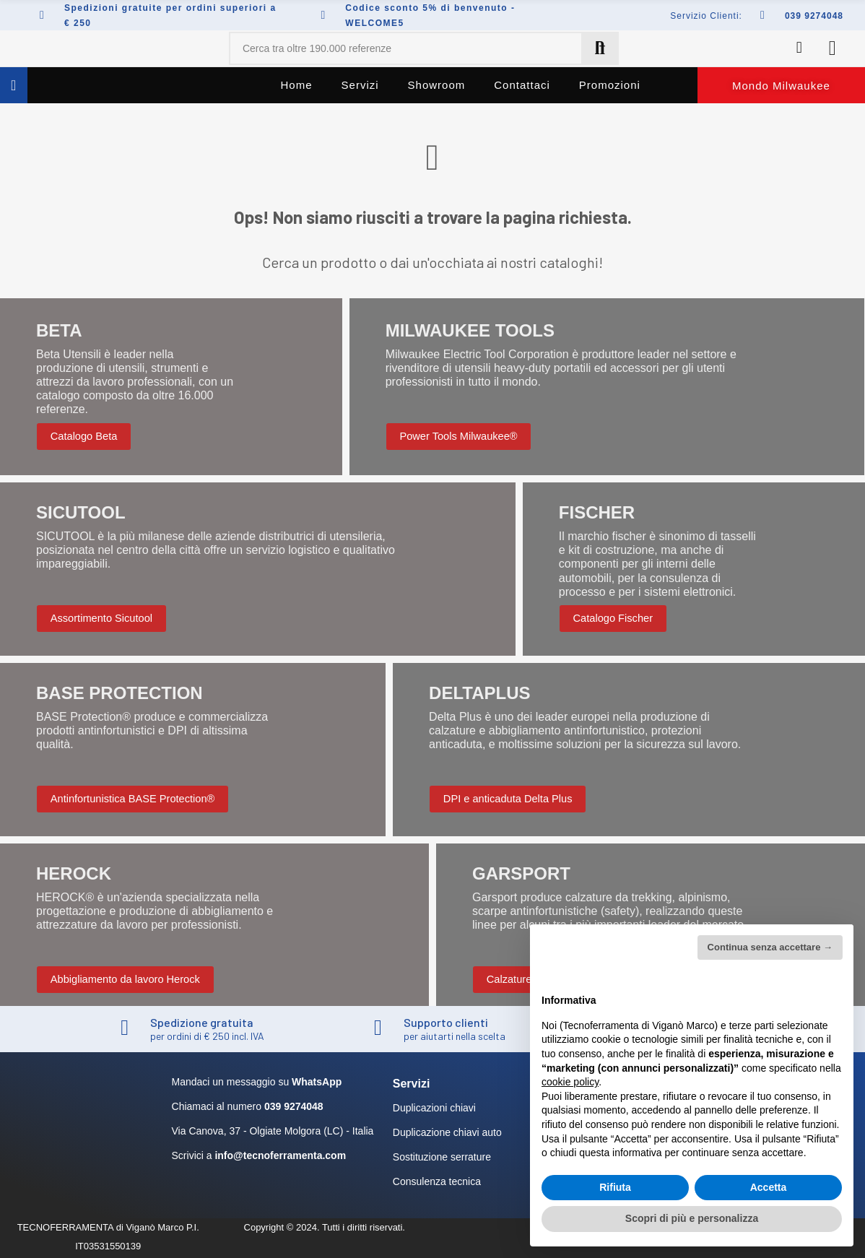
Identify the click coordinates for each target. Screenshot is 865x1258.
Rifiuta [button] (615, 1187)
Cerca (600, 48)
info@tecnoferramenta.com (280, 1155)
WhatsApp (317, 1082)
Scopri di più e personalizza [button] (691, 1218)
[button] (781, 85)
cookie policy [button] (570, 1082)
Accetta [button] (768, 1187)
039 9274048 (814, 16)
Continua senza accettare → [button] (770, 947)
